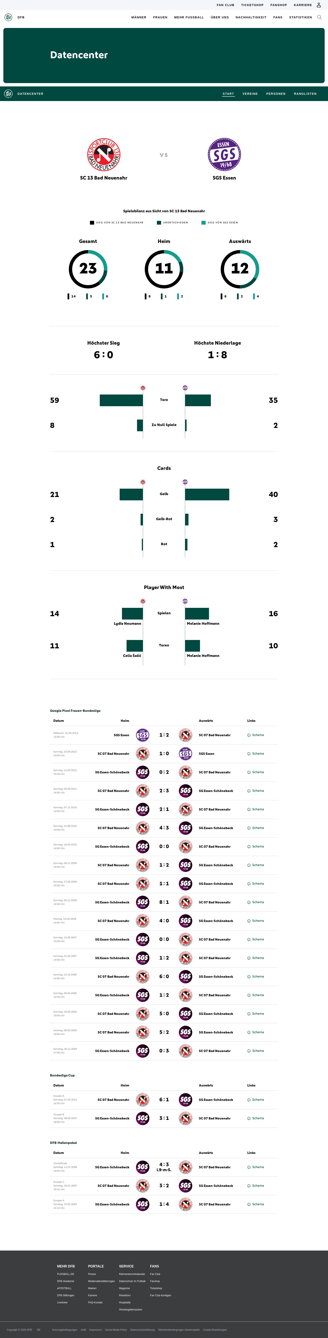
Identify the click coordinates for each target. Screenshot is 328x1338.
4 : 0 (164, 920)
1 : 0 (164, 753)
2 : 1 (164, 809)
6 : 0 (164, 976)
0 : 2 (164, 772)
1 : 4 (164, 1204)
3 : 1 (164, 1118)
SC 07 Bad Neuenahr (215, 735)
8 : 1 (164, 902)
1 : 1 (164, 883)
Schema (255, 735)
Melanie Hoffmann (203, 624)
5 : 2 (164, 1032)
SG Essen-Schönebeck (112, 772)
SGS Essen (121, 735)
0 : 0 (164, 846)
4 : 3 (164, 828)
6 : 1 (164, 1099)
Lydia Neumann (127, 624)
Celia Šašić (132, 656)
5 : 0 (164, 1013)
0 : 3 (164, 1050)
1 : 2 (164, 735)
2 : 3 (164, 790)
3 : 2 (164, 1185)
